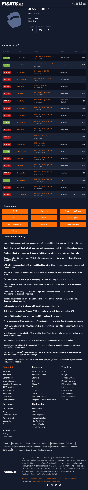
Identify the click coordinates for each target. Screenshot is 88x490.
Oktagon (44, 211)
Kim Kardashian (38, 421)
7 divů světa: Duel (10, 418)
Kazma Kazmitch (39, 418)
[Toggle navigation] (84, 3)
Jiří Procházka (8, 387)
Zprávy (15, 443)
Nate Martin (20, 130)
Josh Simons (21, 144)
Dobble (5, 424)
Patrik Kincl (7, 394)
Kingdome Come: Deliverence (44, 400)
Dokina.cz (74, 447)
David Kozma (8, 397)
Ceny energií (66, 390)
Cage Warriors (73, 224)
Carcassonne (8, 409)
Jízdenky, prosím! (10, 430)
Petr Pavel (36, 412)
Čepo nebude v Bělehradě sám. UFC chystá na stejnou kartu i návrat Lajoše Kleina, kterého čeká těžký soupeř (42, 259)
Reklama (25, 479)
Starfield (35, 378)
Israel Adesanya (9, 381)
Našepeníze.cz (18, 450)
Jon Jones (7, 375)
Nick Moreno (21, 123)
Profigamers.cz (57, 443)
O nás (73, 479)
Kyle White (20, 94)
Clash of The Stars (73, 211)
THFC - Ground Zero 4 (41, 143)
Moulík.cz (55, 447)
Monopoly (7, 421)
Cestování (36, 443)
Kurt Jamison (21, 72)
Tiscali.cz (7, 443)
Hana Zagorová (38, 415)
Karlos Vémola (8, 390)
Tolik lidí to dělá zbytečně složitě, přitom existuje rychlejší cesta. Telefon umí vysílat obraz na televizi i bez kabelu (43, 361)
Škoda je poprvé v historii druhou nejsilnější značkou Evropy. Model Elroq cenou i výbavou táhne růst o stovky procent (42, 346)
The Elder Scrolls (39, 397)
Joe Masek (20, 159)
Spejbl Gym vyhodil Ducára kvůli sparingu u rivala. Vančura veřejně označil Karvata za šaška (43, 248)
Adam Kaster (21, 58)
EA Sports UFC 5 (39, 372)
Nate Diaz (7, 372)
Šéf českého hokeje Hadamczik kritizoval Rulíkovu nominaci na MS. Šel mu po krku (39, 340)
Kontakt (67, 479)
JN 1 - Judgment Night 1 (41, 71)
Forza (34, 387)
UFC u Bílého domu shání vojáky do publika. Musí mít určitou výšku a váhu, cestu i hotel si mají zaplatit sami (44, 266)
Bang (5, 412)
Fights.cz (64, 447)
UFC (15, 211)
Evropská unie (67, 394)
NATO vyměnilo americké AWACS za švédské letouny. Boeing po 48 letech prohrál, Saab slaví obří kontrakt (43, 327)
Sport (22, 443)
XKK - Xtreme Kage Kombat (42, 78)
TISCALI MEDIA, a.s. (37, 481)
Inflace (64, 372)
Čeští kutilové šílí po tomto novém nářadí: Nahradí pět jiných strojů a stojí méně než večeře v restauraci (43, 285)
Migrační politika (68, 381)
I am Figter (73, 218)
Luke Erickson (21, 151)
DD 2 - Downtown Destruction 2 (44, 57)
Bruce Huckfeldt (22, 79)
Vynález (64, 400)
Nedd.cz (46, 447)
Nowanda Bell (21, 173)
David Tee (20, 137)
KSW (44, 218)
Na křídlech (7, 437)
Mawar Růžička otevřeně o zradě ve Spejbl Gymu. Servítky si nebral (32, 316)
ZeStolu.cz (70, 443)
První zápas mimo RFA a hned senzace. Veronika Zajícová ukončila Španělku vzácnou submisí (43, 321)
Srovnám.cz (31, 450)
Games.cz (46, 443)
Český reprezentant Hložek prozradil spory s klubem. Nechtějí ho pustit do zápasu (38, 280)
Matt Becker (21, 101)
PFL (15, 218)
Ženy (28, 443)
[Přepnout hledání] (73, 3)
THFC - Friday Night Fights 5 (43, 100)
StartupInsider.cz (45, 450)
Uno (4, 427)
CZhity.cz (7, 450)
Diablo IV (35, 384)
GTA (33, 381)
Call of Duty (37, 394)
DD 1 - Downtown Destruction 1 (43, 64)
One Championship (15, 224)
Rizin (15, 231)
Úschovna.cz (35, 447)
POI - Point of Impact (40, 86)
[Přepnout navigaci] (77, 3)
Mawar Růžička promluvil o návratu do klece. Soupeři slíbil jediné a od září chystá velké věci (43, 243)
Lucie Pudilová (9, 400)
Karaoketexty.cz (22, 447)
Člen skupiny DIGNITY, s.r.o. (52, 481)
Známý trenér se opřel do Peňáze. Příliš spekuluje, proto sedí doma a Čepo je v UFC (39, 311)
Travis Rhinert (21, 87)
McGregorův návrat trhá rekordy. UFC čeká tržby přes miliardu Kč (31, 306)
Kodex (60, 479)
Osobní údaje (51, 479)
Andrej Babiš (37, 409)
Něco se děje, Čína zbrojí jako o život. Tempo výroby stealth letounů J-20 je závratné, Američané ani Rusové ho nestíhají (40, 293)
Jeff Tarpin (20, 166)
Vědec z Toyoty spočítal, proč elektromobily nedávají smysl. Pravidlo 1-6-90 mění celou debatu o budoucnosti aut (41, 300)
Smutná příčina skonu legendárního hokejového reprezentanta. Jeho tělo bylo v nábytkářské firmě (43, 273)
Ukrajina (64, 375)
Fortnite (35, 390)
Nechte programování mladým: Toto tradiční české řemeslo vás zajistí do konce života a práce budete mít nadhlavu (44, 334)
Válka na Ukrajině (68, 378)
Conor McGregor (9, 378)
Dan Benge (20, 187)
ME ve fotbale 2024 (69, 384)
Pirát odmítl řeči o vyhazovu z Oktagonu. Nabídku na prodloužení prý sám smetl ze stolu (41, 253)
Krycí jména (7, 434)
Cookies (41, 479)
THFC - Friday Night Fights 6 (43, 93)
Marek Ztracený (38, 427)
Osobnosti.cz (8, 447)
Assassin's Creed (39, 375)
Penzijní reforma (68, 397)
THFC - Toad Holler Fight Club (43, 107)
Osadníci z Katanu (10, 415)
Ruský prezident (68, 387)
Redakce (33, 479)
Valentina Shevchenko (12, 384)
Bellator (44, 224)
